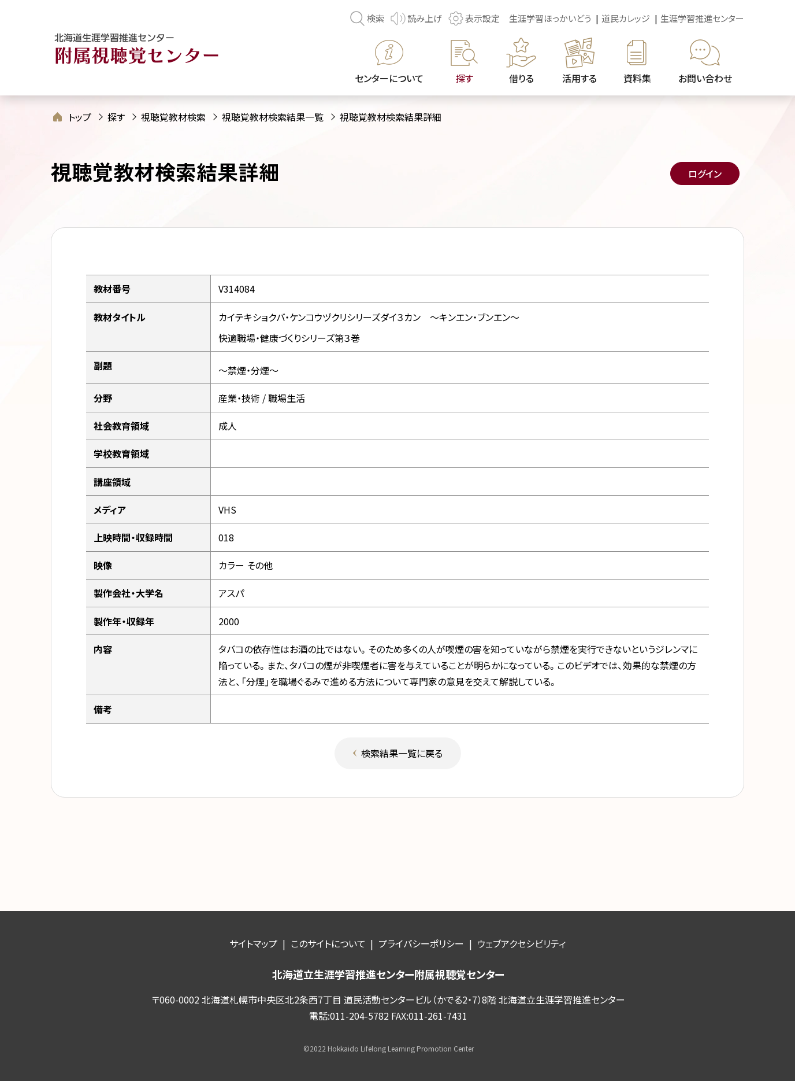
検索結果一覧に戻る (402, 753)
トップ (79, 117)
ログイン (705, 173)
